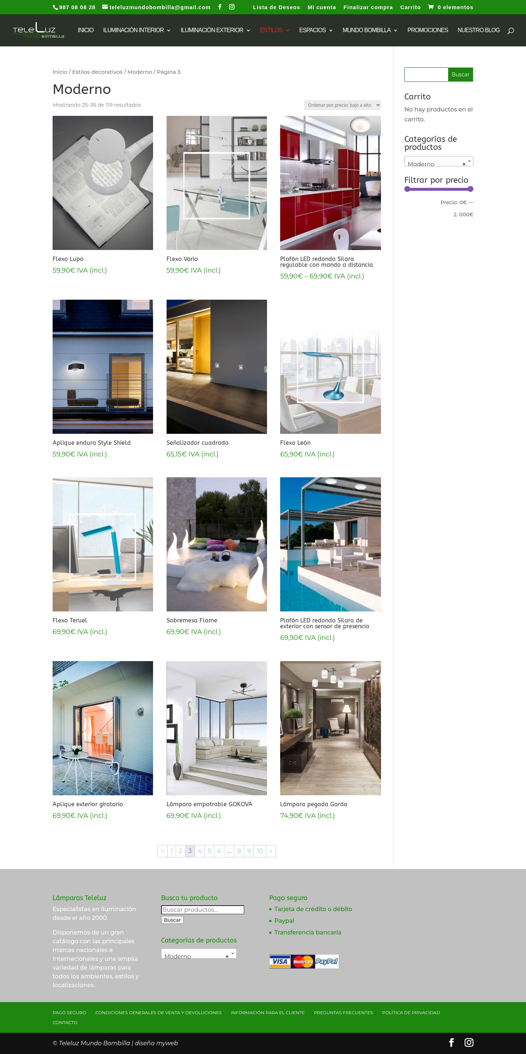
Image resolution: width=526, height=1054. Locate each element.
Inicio (60, 72)
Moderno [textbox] (437, 164)
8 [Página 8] (239, 851)
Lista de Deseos (276, 7)
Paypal (284, 920)
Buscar (172, 920)
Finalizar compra (368, 7)
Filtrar (419, 203)
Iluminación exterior (212, 30)
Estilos (271, 30)
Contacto (65, 1022)
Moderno (139, 72)
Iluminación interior (133, 30)
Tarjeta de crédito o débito (313, 909)
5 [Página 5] (209, 851)
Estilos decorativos (97, 72)
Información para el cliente (268, 1012)
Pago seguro (69, 1012)
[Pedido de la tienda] (342, 105)
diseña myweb (156, 1043)
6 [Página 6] (219, 851)
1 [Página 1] (172, 851)
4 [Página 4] (200, 851)
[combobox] (438, 161)
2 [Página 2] (180, 851)
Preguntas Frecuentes (343, 1012)
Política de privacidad (411, 1012)
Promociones (428, 30)
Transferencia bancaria (308, 932)
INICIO (86, 30)
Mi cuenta (322, 7)
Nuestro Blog (479, 30)
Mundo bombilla (366, 30)
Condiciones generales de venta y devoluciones (158, 1012)
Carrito (410, 7)
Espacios (312, 30)
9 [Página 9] (249, 851)
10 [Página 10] (260, 851)
